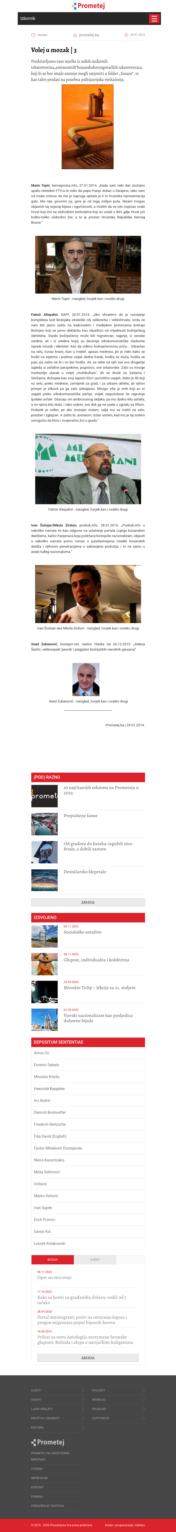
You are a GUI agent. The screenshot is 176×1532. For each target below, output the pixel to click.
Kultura (37, 1427)
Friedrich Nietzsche (50, 1124)
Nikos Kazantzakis (49, 1160)
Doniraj (37, 1496)
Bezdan (42, 35)
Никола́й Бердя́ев (49, 1089)
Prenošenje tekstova (47, 1506)
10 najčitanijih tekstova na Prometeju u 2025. (101, 790)
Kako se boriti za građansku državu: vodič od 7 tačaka (82, 1300)
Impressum (39, 1478)
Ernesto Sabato (46, 1065)
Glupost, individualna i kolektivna (96, 960)
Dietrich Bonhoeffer (50, 1112)
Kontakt (37, 1487)
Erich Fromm (44, 1220)
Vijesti (95, 1259)
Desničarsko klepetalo (85, 871)
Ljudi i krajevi (42, 1409)
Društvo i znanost (45, 1418)
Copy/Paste (101, 1418)
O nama (36, 1469)
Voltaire (40, 1184)
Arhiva (88, 902)
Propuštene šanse (81, 815)
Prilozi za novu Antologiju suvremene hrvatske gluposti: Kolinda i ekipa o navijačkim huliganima (85, 1339)
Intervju (98, 1400)
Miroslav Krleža (47, 1077)
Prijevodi (99, 1409)
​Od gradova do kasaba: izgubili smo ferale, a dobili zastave (98, 846)
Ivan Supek (43, 1208)
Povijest (98, 1390)
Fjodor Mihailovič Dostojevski (58, 1148)
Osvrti (36, 1400)
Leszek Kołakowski (49, 1243)
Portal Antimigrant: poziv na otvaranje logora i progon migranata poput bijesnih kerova (82, 1320)
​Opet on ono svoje (54, 1277)
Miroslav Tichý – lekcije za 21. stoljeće (100, 987)
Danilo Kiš (42, 1231)
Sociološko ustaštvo (83, 932)
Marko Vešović (46, 1196)
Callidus (139, 1525)
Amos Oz (41, 1053)
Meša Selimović (47, 1172)
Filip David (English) (50, 1136)
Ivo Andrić (42, 1100)
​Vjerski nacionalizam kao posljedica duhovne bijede (98, 1018)
